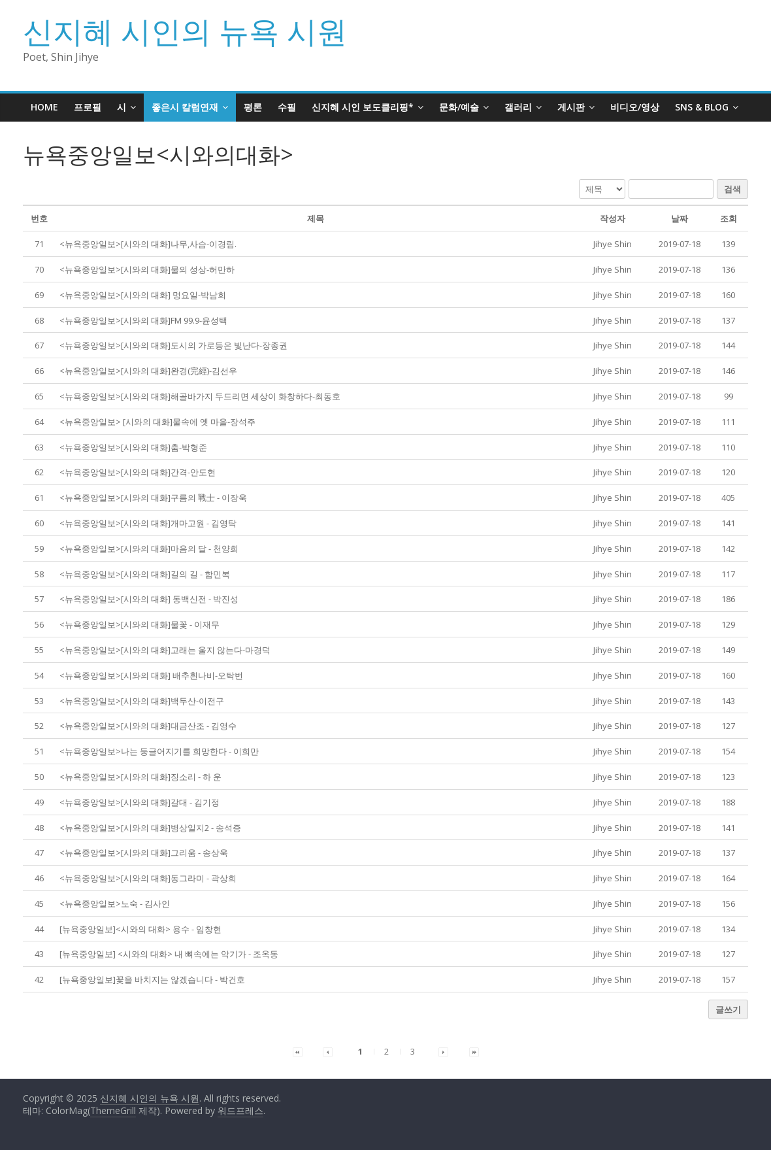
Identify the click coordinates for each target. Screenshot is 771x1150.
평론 (253, 107)
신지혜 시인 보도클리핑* (363, 107)
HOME (44, 107)
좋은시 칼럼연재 (185, 107)
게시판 (571, 107)
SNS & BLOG (702, 107)
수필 (287, 107)
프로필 (87, 107)
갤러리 (518, 107)
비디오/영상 (634, 107)
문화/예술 (459, 107)
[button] (612, 244)
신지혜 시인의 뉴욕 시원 (185, 30)
